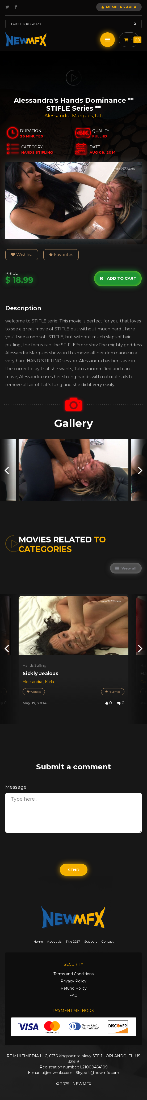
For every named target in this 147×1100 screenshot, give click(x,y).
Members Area (119, 7)
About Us (54, 941)
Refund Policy (74, 988)
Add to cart (117, 278)
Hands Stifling (34, 665)
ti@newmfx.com (56, 1072)
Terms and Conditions (73, 974)
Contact (107, 941)
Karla (49, 681)
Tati (98, 116)
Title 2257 (73, 941)
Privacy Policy (73, 981)
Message (16, 787)
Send (73, 869)
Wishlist (21, 254)
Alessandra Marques (68, 116)
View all (125, 568)
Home (38, 941)
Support (90, 941)
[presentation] (6, 470)
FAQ (73, 995)
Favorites (61, 254)
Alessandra (33, 681)
